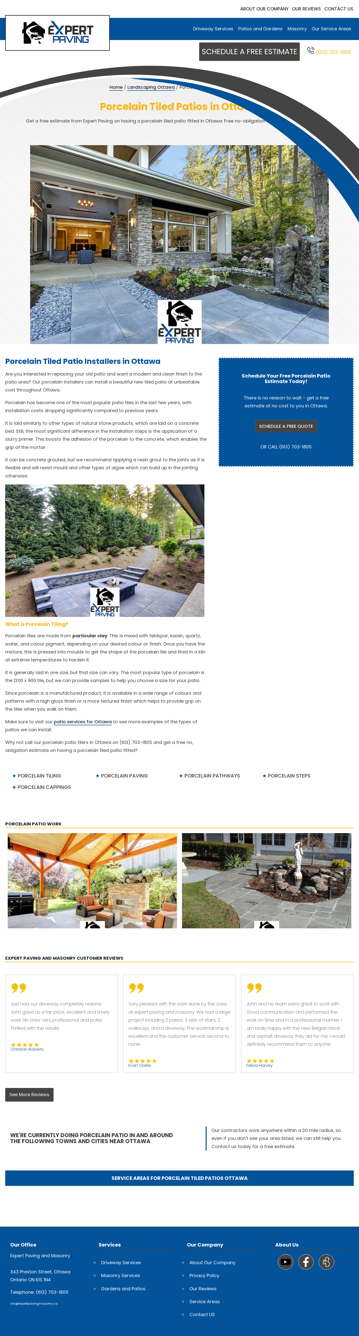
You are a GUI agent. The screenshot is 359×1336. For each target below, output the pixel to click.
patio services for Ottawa (83, 722)
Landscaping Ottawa (151, 87)
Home (116, 87)
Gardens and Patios (123, 1289)
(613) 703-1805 (329, 51)
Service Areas (204, 1301)
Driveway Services (213, 29)
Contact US (202, 1314)
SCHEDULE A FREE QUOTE (286, 426)
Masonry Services (120, 1275)
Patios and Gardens (260, 29)
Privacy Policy (204, 1275)
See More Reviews (29, 1094)
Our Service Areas (331, 29)
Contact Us (338, 9)
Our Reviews (306, 9)
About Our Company (264, 9)
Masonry (297, 29)
